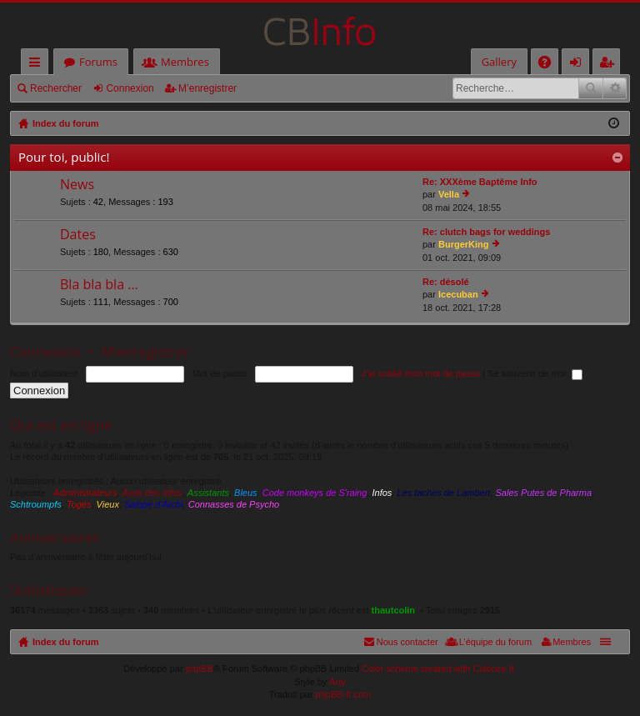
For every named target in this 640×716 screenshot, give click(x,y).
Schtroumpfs (36, 504)
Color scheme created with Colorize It (438, 668)
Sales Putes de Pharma (544, 493)
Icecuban (458, 294)
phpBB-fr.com (344, 694)
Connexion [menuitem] (579, 64)
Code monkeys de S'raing (315, 493)
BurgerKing (463, 244)
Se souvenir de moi (535, 373)
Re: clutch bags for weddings (486, 232)
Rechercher (56, 88)
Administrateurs (85, 493)
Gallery (499, 61)
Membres (185, 61)
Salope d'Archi (153, 504)
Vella (448, 194)
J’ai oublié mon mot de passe (421, 373)
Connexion (129, 88)
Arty (337, 682)
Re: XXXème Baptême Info (480, 182)
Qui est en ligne (61, 424)
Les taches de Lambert (443, 493)
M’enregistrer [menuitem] (610, 64)
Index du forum (65, 642)
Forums (98, 61)
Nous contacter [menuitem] (407, 642)
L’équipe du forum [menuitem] (495, 642)
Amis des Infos (152, 493)
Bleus (246, 493)
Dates (78, 235)
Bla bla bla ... (99, 285)
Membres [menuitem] (571, 642)
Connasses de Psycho (233, 504)
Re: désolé (445, 282)
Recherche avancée (614, 88)
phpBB (199, 668)
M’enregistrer (207, 88)
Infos (382, 493)
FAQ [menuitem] (550, 64)
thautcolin (394, 610)
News (77, 185)
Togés (79, 504)
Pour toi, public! (63, 156)
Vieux (108, 504)
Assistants (208, 493)
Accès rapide (38, 64)
